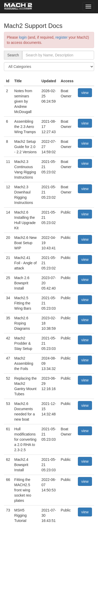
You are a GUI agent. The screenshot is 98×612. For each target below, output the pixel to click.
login (23, 37)
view (85, 93)
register (61, 37)
